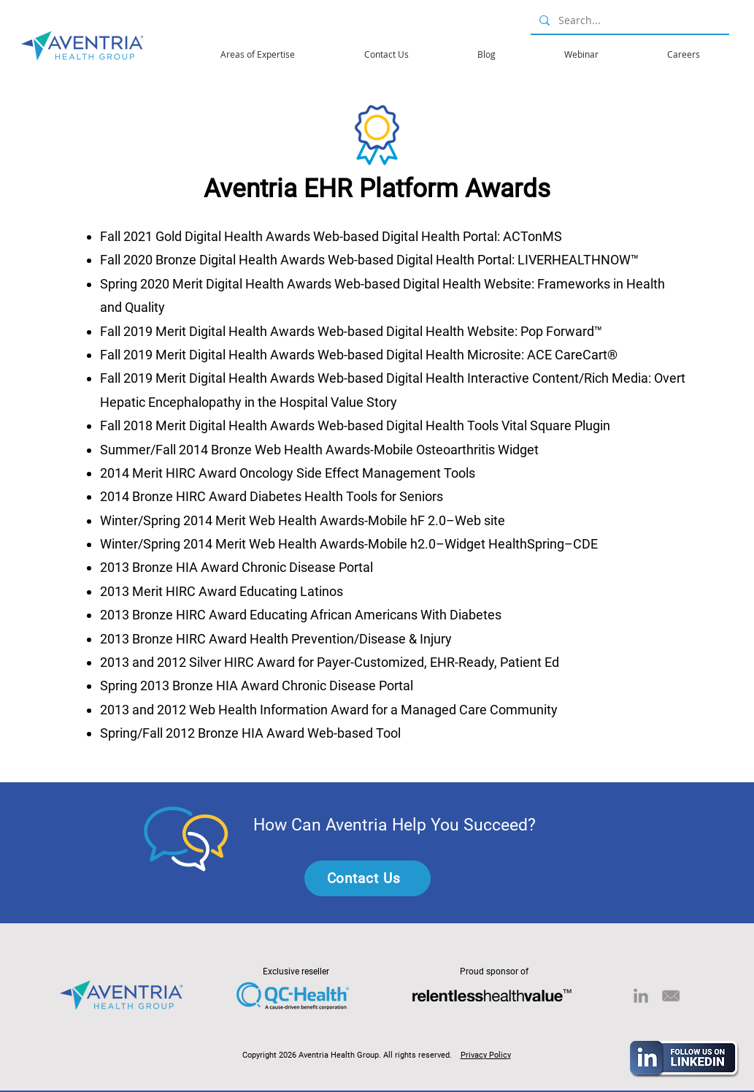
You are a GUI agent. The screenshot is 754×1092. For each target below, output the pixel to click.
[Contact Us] (367, 878)
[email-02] (671, 995)
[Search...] (628, 20)
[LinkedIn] (641, 995)
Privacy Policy (486, 1055)
